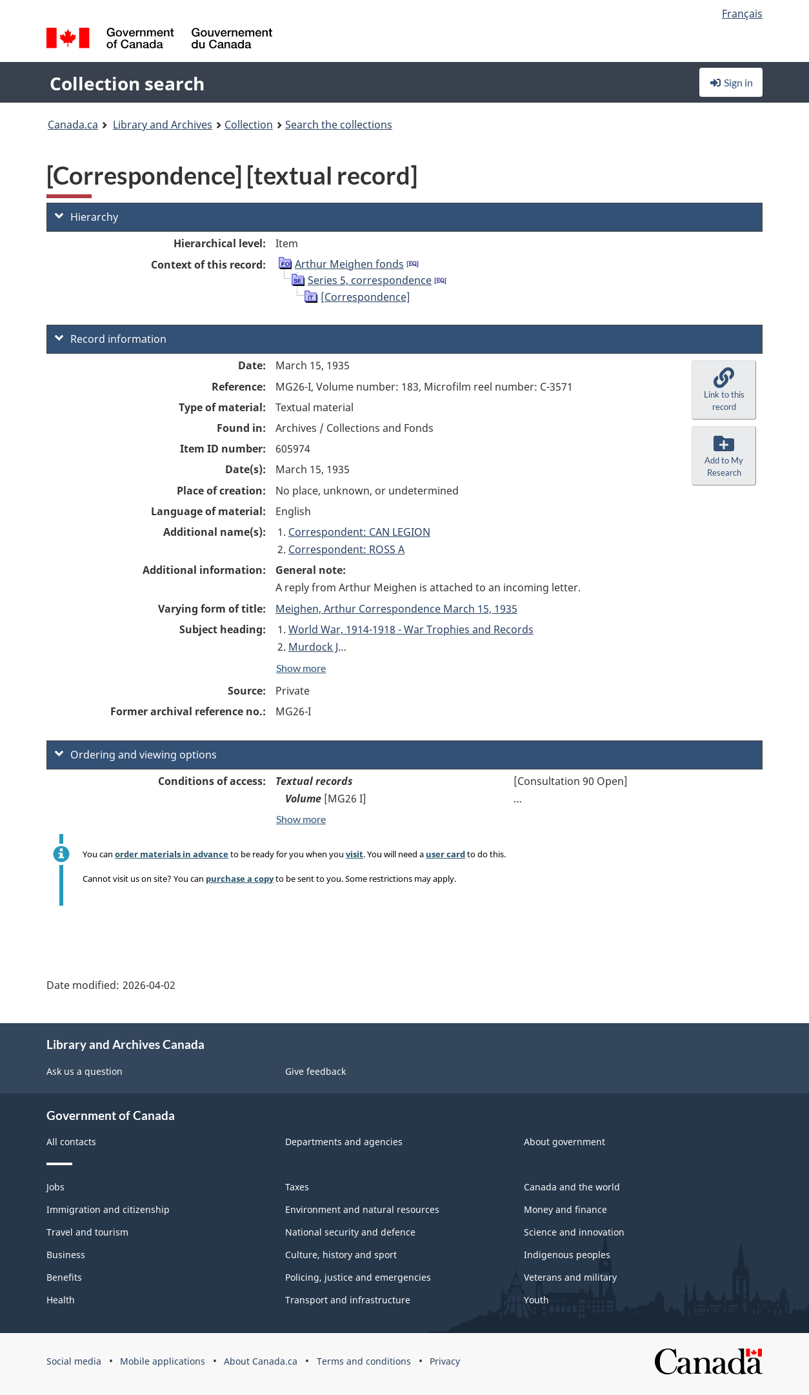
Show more (301, 668)
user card (445, 854)
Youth (536, 1300)
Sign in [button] (731, 82)
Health (60, 1300)
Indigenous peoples (567, 1254)
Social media (73, 1361)
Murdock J (313, 647)
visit (354, 854)
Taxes (297, 1187)
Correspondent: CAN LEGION (359, 532)
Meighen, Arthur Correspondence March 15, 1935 (396, 609)
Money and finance (565, 1209)
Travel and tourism (87, 1232)
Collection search (127, 83)
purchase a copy (240, 878)
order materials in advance (171, 854)
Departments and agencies (344, 1141)
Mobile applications (162, 1361)
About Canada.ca (260, 1361)
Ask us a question (84, 1071)
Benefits (64, 1277)
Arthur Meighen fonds (349, 264)
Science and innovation (574, 1232)
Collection (249, 124)
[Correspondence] (365, 297)
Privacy (445, 1361)
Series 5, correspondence (370, 280)
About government (564, 1141)
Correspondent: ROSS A (346, 549)
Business (65, 1254)
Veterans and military (570, 1277)
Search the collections (338, 124)
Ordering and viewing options (136, 755)
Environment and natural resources (362, 1209)
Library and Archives (162, 124)
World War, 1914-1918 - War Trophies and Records (411, 629)
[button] (724, 390)
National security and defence (350, 1232)
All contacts (71, 1141)
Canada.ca (73, 124)
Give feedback (315, 1071)
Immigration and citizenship (108, 1209)
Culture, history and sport (341, 1254)
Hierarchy (86, 217)
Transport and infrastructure (347, 1300)
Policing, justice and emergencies (358, 1277)
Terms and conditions (364, 1361)
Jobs (55, 1187)
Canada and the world (572, 1187)
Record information (110, 339)
